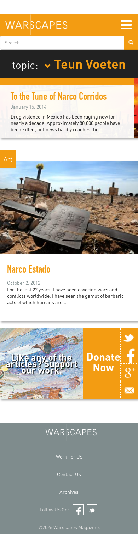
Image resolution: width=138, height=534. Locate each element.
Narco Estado (28, 270)
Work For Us (69, 457)
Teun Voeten (85, 63)
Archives (69, 492)
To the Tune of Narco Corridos (59, 97)
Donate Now (103, 361)
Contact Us (69, 474)
